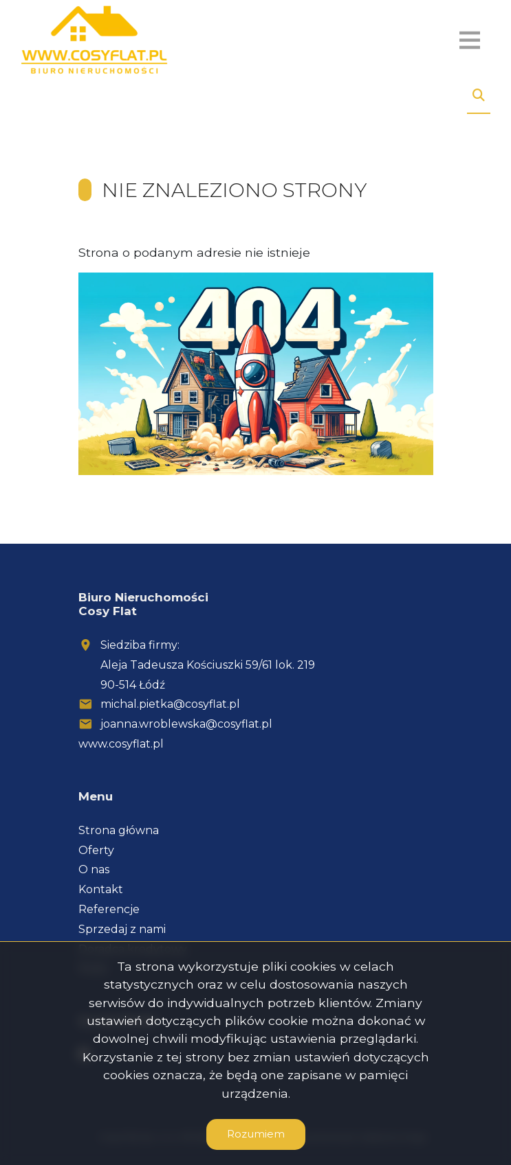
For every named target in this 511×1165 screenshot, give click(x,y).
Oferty (96, 850)
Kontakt (100, 889)
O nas (93, 869)
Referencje (109, 909)
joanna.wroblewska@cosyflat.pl (186, 723)
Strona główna (118, 830)
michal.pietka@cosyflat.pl (170, 704)
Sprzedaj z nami (122, 929)
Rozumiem (256, 1133)
